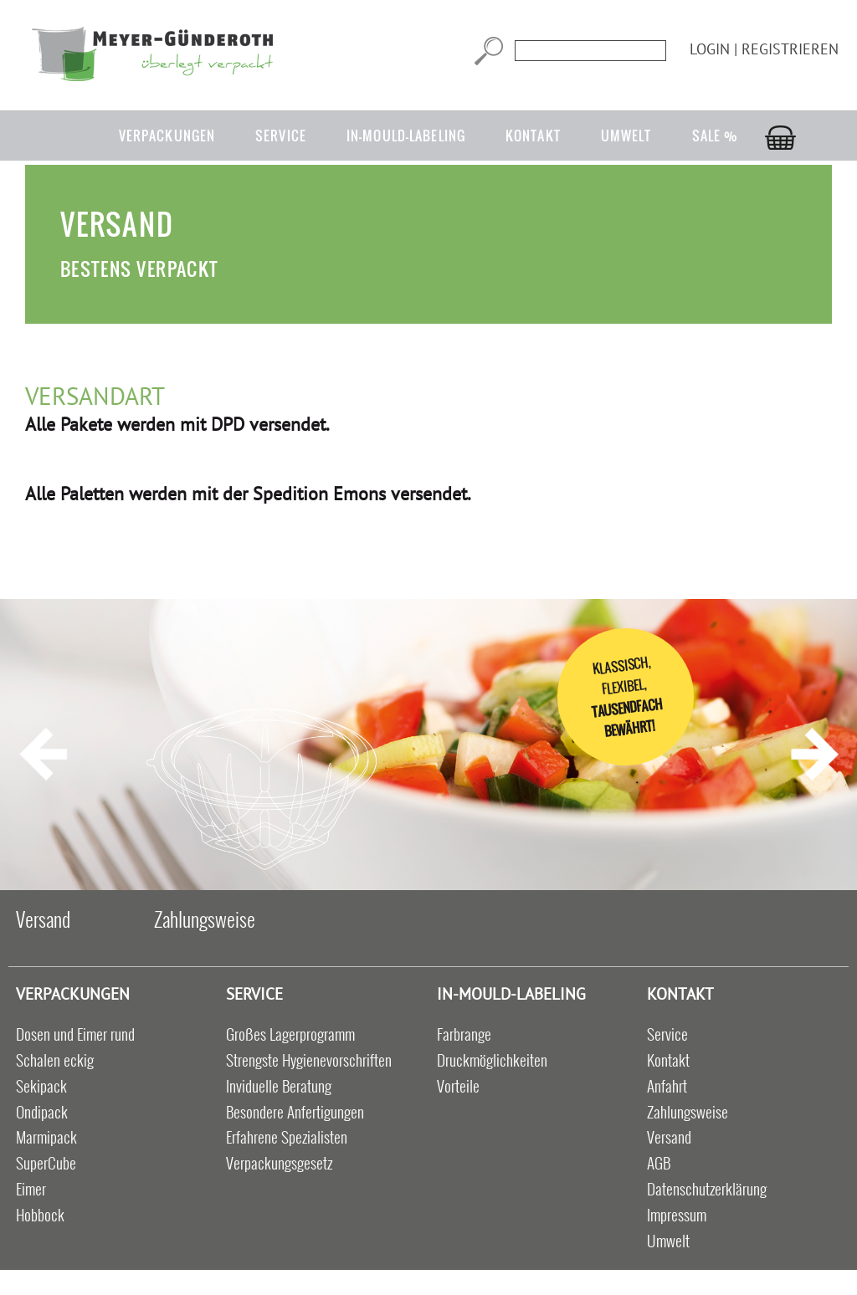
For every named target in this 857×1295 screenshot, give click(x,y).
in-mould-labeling (405, 135)
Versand (43, 918)
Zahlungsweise (204, 918)
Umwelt (626, 135)
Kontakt (533, 135)
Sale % (715, 135)
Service (280, 135)
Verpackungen (167, 135)
